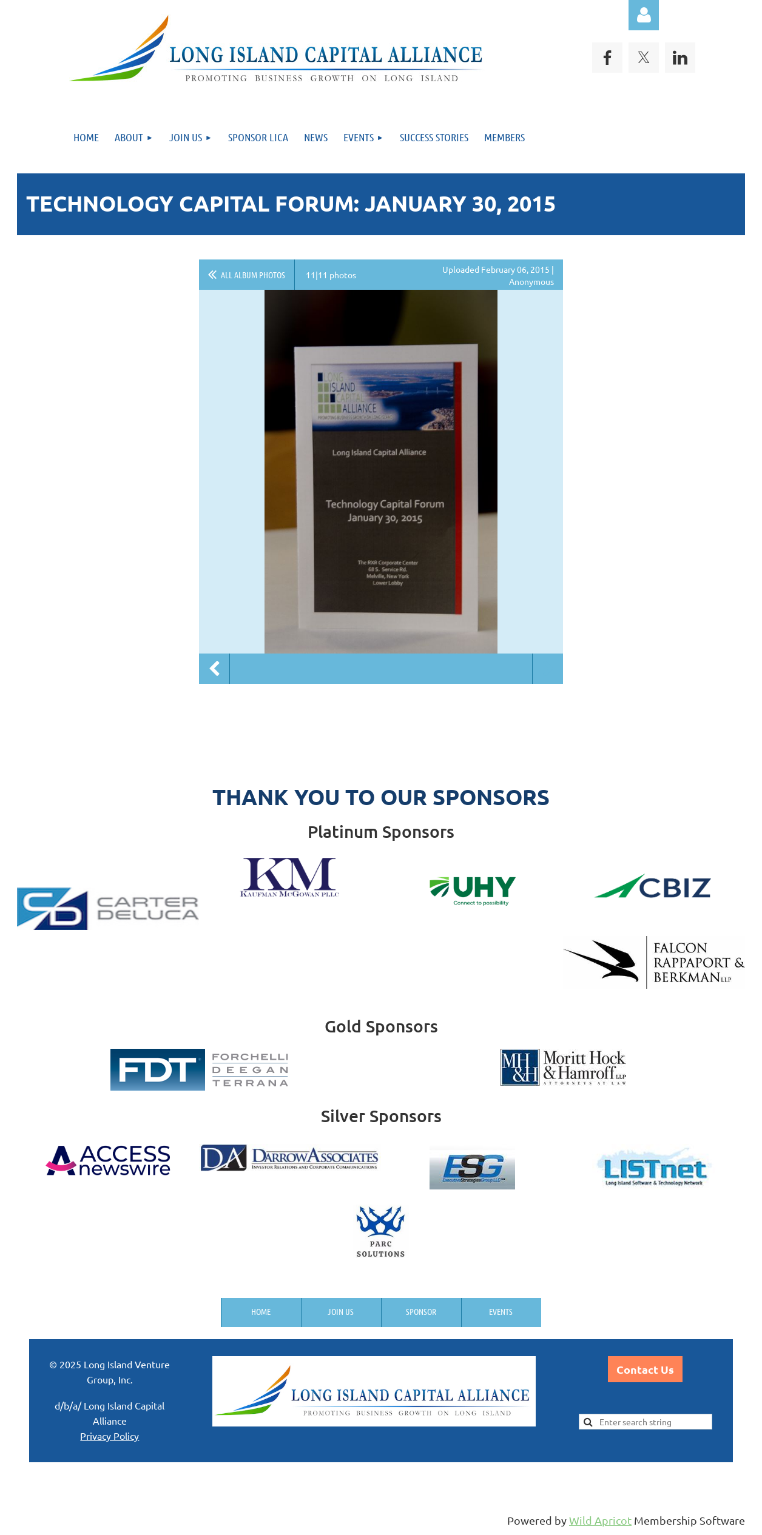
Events (501, 1311)
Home (261, 1311)
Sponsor (421, 1311)
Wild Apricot (600, 1520)
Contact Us (645, 1369)
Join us (341, 1311)
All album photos (253, 274)
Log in (644, 15)
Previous (214, 669)
